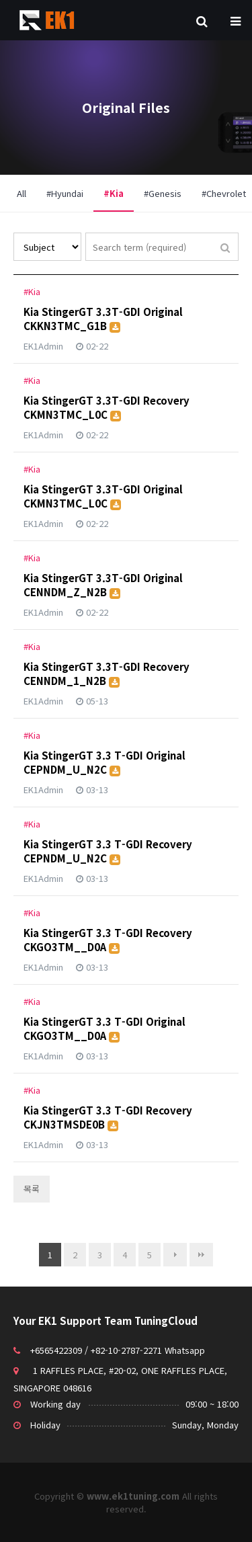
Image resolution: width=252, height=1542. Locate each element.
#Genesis (162, 193)
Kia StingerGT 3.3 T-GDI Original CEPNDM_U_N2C (104, 762)
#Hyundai (64, 193)
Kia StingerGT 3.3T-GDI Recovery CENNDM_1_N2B (107, 673)
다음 (175, 1254)
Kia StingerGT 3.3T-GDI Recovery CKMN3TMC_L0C (107, 407)
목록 (32, 1188)
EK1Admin (43, 345)
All (21, 193)
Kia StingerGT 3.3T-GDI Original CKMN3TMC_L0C (103, 496)
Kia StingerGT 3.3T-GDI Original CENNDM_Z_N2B (103, 585)
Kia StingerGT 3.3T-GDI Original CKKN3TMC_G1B (103, 319)
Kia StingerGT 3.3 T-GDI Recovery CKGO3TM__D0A (108, 940)
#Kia (108, 187)
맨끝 (201, 1254)
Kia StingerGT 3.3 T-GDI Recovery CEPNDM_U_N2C (108, 851)
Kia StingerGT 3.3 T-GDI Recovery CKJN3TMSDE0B (108, 1117)
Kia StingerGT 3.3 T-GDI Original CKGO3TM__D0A (104, 1028)
